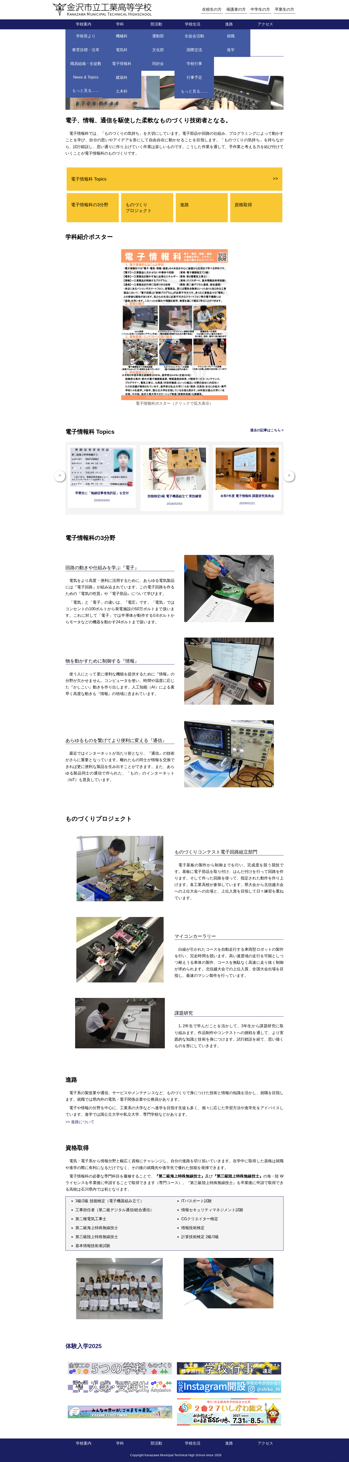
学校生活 (192, 24)
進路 (229, 24)
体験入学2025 (83, 1346)
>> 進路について (79, 1122)
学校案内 (83, 24)
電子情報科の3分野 (89, 204)
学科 (120, 24)
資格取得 (243, 204)
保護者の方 (236, 9)
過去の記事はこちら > (267, 430)
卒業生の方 (284, 9)
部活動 (156, 24)
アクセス (265, 24)
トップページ (77, 37)
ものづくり (139, 207)
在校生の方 (212, 9)
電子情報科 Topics (174, 179)
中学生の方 (260, 9)
